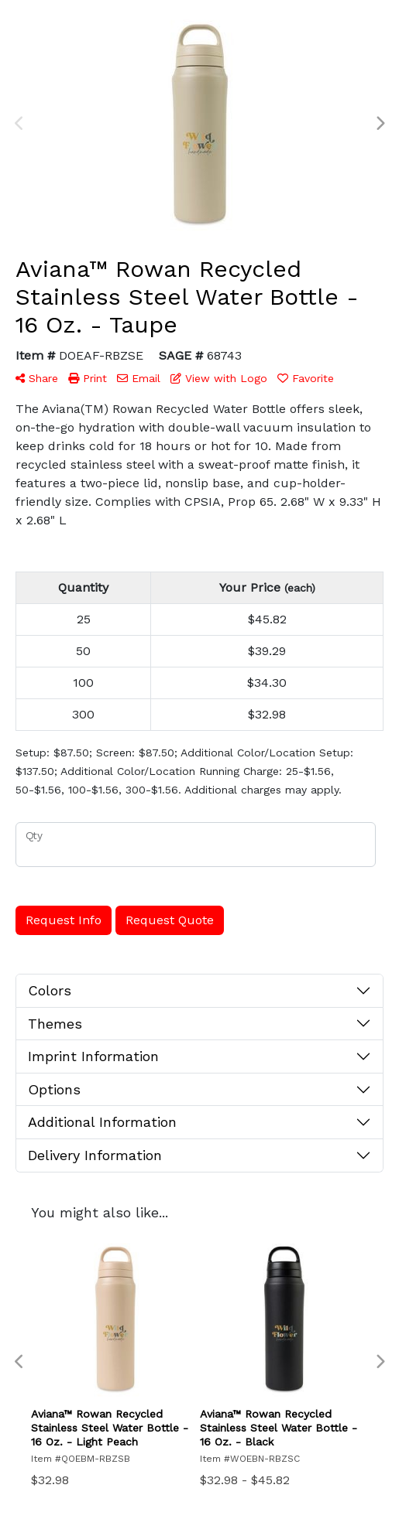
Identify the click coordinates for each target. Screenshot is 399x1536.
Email (138, 378)
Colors (49, 990)
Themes (55, 1023)
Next (379, 123)
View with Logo (218, 378)
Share (36, 378)
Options (54, 1089)
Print (87, 378)
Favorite (305, 378)
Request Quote (170, 920)
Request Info (63, 920)
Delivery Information (95, 1155)
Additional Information (102, 1122)
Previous (19, 123)
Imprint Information (93, 1056)
